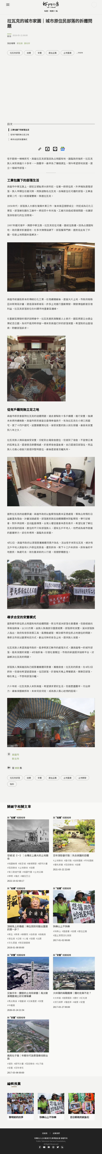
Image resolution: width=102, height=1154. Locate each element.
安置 (40, 52)
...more (79, 53)
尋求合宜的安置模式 (18, 139)
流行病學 (58, 1002)
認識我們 (56, 1133)
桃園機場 (12, 863)
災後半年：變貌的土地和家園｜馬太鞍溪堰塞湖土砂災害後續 (27, 994)
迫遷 (29, 52)
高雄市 (15, 754)
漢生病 (11, 938)
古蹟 (39, 938)
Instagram (53, 1147)
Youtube (44, 1147)
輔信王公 (26, 876)
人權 (26, 938)
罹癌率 (68, 1002)
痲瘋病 (42, 934)
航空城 (22, 863)
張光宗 (27, 43)
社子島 (40, 1063)
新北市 (15, 758)
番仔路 (68, 860)
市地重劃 (89, 860)
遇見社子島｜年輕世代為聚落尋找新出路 (27, 1057)
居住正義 (53, 52)
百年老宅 (19, 1067)
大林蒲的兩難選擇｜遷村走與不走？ (72, 993)
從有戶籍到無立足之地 (19, 134)
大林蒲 (57, 997)
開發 (9, 36)
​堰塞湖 (22, 1001)
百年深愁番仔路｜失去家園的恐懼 (71, 855)
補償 (76, 1002)
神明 (10, 876)
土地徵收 (23, 867)
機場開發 (32, 863)
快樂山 (57, 931)
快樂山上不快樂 (61, 926)
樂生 (10, 934)
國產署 (66, 931)
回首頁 (44, 1133)
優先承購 (58, 864)
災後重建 (32, 1001)
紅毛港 (84, 997)
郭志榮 (20, 43)
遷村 (76, 997)
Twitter (57, 1147)
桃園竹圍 (28, 871)
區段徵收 (12, 867)
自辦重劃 (78, 860)
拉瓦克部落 (15, 52)
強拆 (12, 784)
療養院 (25, 934)
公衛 (19, 938)
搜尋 (94, 4)
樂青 (17, 934)
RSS (62, 1147)
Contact (48, 1147)
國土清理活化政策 (62, 935)
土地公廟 (39, 871)
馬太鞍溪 (12, 1001)
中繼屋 (11, 1005)
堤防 (10, 1063)
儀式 (17, 876)
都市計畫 (43, 863)
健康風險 (67, 997)
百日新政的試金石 (79, 1117)
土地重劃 (67, 52)
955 (17, 768)
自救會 (34, 934)
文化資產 (12, 942)
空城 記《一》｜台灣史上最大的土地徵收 (27, 857)
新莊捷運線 (24, 942)
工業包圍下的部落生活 (19, 129)
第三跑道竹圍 (14, 871)
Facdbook (39, 1147)
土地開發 (82, 777)
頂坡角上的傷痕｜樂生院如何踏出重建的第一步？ (27, 928)
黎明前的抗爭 (16, 1117)
